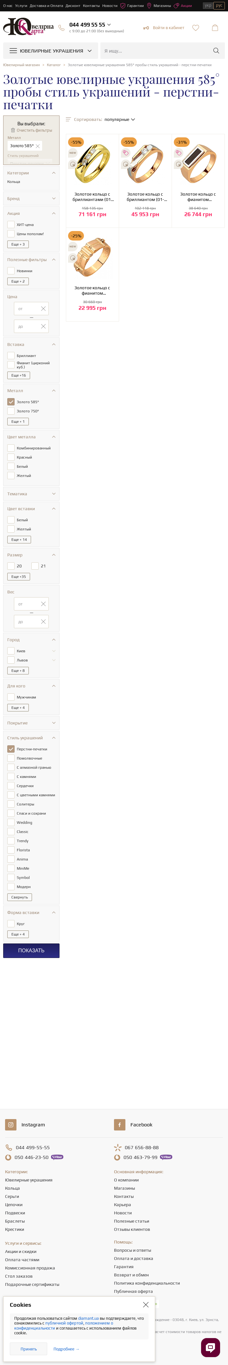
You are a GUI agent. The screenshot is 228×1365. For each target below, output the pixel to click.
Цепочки (13, 1204)
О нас (8, 5)
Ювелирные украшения (29, 1180)
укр (208, 5)
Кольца (12, 1188)
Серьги (12, 1196)
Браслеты (15, 1221)
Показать (31, 950)
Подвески (15, 1213)
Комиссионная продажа (30, 1268)
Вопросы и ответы (132, 1250)
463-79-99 (140, 1157)
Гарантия (124, 1266)
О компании (126, 1180)
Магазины (158, 6)
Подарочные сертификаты (32, 1284)
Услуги (21, 5)
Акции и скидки (20, 1251)
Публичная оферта (133, 1291)
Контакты (91, 5)
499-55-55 (33, 1147)
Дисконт (73, 5)
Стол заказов (19, 1276)
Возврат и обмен (131, 1275)
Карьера (122, 1204)
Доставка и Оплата (46, 5)
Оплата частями (22, 1259)
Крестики (14, 1229)
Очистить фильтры (34, 130)
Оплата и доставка (133, 1258)
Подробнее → (66, 1349)
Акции (183, 6)
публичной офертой (64, 1323)
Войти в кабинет (163, 28)
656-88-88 (142, 1147)
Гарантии (132, 6)
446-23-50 (31, 1157)
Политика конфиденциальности (147, 1283)
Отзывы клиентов (132, 1229)
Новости (109, 5)
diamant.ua (89, 1318)
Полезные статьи (131, 1221)
